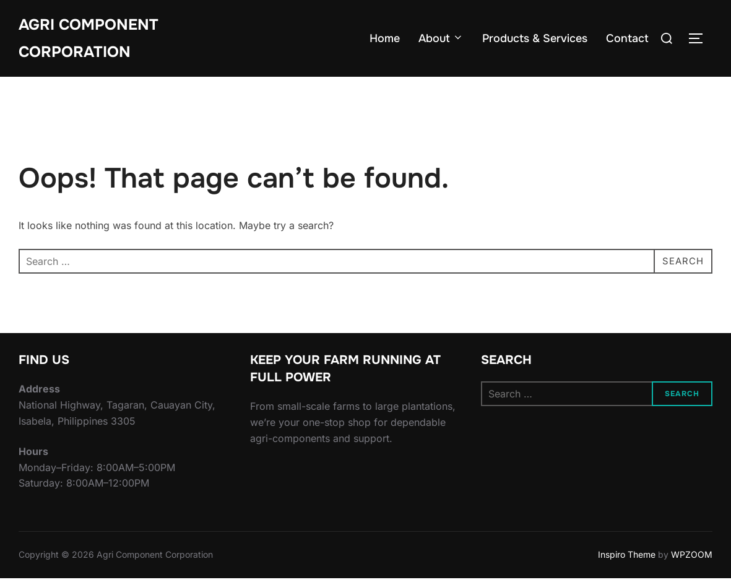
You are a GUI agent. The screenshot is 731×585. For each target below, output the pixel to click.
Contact (627, 40)
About (441, 40)
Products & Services (534, 40)
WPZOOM (691, 561)
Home (385, 40)
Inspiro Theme (626, 561)
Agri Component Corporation (93, 39)
